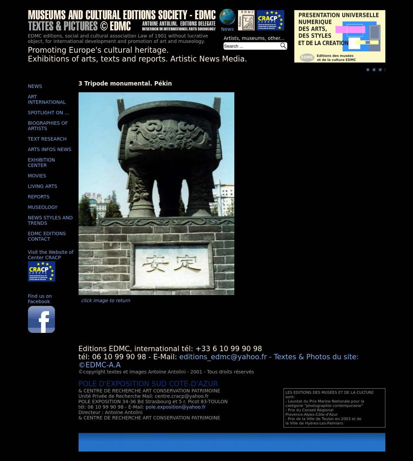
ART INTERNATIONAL (47, 99)
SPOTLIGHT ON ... (48, 112)
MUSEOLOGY (43, 207)
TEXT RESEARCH (47, 139)
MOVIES (37, 175)
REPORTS (39, 196)
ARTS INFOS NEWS (49, 149)
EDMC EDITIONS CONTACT (47, 236)
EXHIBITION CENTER (41, 162)
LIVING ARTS (42, 186)
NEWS (35, 86)
